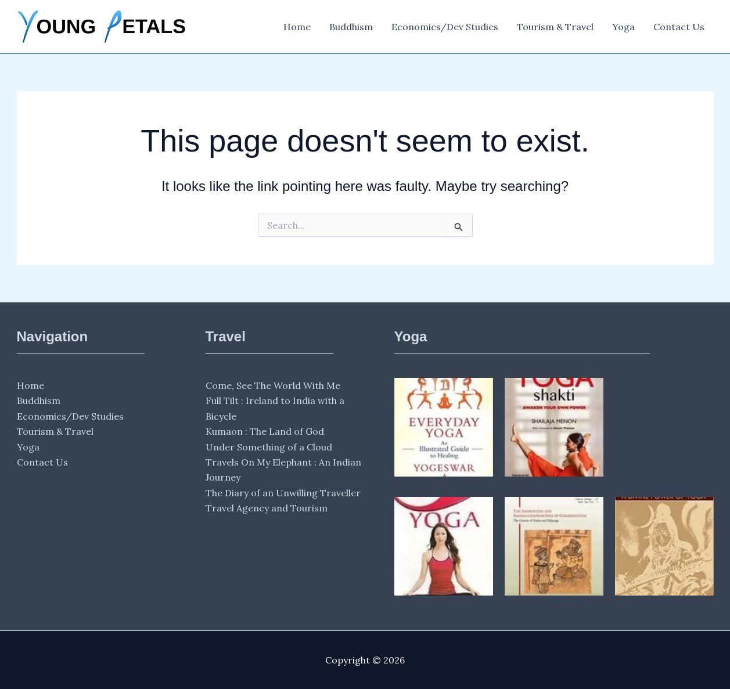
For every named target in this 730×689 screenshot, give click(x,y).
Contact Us (678, 27)
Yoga (623, 27)
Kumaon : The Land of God (265, 431)
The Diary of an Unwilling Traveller (283, 493)
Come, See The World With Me (273, 385)
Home (297, 27)
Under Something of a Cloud (269, 447)
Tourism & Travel (555, 27)
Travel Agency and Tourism (267, 508)
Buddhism (351, 27)
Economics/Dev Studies (444, 27)
